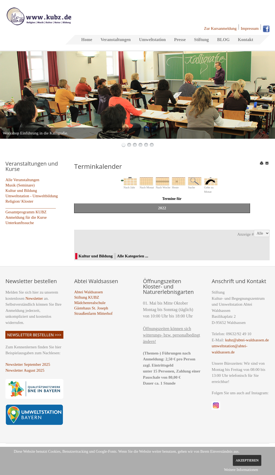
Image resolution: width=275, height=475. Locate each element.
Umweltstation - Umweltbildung (31, 196)
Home (86, 39)
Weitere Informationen (241, 470)
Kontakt (245, 39)
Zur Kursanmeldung (220, 28)
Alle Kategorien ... (132, 256)
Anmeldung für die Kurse (26, 217)
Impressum (250, 28)
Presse (180, 39)
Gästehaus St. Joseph (91, 308)
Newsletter (34, 298)
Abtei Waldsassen (88, 292)
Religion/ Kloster (19, 201)
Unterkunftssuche (19, 223)
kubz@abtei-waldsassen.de (247, 340)
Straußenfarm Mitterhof (93, 313)
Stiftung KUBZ (86, 297)
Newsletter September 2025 (27, 364)
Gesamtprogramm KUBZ (25, 212)
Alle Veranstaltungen (22, 180)
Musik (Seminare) (20, 185)
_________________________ (30, 206)
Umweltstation (152, 39)
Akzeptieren (247, 460)
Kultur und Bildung (21, 190)
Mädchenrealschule (90, 303)
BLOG (223, 39)
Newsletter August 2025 (24, 370)
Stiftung (201, 39)
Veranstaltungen (115, 39)
